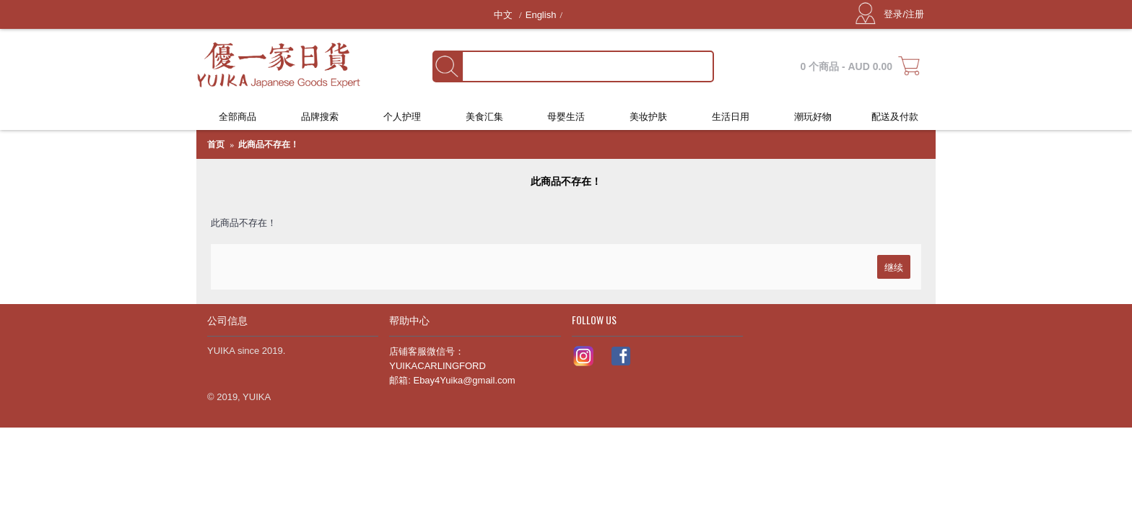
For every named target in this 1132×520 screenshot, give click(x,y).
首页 (216, 144)
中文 (504, 14)
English (541, 14)
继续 (893, 266)
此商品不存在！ (268, 144)
